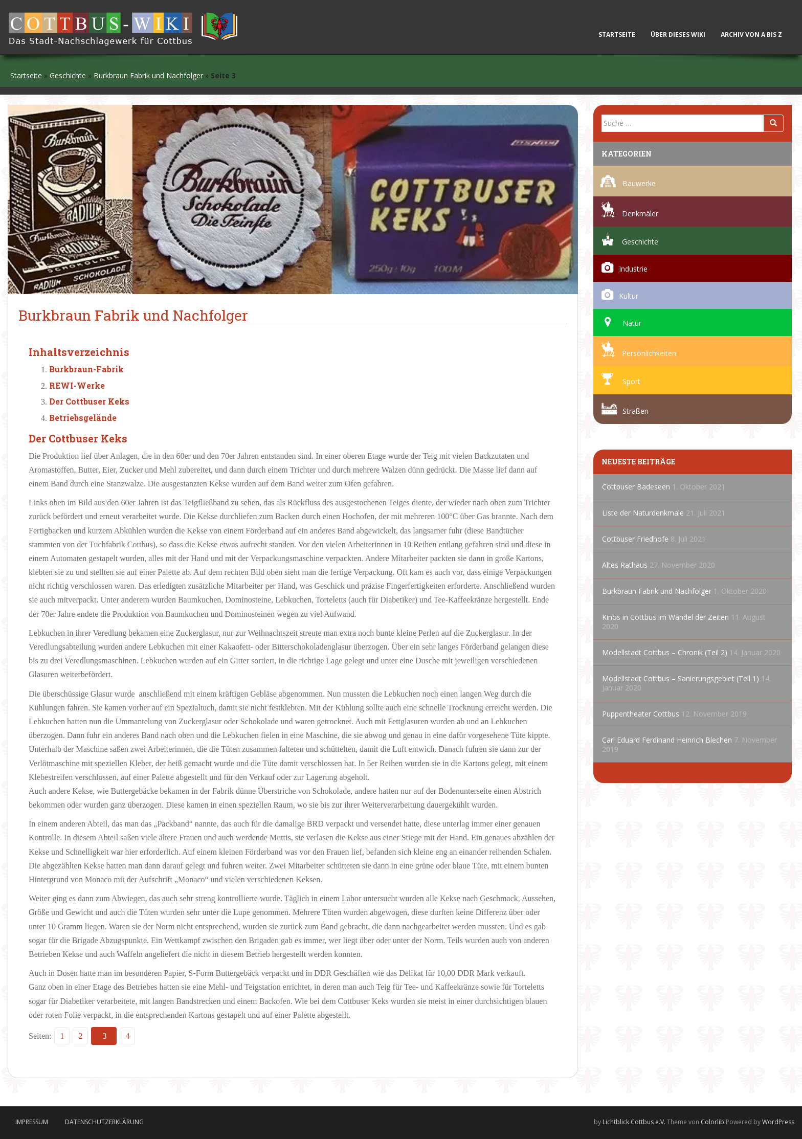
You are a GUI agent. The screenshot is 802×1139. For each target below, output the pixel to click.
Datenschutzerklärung (104, 1122)
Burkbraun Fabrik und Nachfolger (148, 75)
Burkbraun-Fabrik (86, 369)
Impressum (31, 1122)
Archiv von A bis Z (754, 34)
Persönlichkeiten (649, 353)
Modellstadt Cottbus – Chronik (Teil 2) (664, 652)
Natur (631, 323)
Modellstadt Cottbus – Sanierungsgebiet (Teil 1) (680, 678)
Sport (631, 381)
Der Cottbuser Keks (89, 401)
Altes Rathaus (625, 565)
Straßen (635, 411)
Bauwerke (639, 183)
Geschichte (68, 75)
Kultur (628, 296)
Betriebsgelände (83, 417)
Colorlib (712, 1122)
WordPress (778, 1122)
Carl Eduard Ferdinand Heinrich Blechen (667, 740)
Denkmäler (640, 213)
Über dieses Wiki (678, 34)
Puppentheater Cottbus (640, 714)
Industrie (633, 269)
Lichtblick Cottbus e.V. (634, 1122)
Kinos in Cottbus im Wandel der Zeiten (665, 617)
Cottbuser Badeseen (636, 487)
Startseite (616, 34)
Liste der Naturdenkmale (643, 513)
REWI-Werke (77, 385)
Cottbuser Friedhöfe (635, 539)
